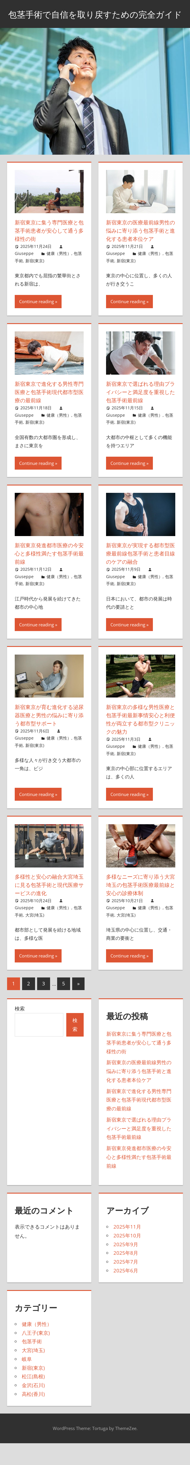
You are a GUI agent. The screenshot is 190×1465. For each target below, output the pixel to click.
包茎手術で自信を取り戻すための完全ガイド (95, 21)
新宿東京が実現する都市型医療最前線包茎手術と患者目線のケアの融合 (138, 576)
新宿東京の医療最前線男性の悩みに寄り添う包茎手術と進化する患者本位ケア (138, 249)
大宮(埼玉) (34, 938)
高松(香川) (33, 1417)
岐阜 (27, 1382)
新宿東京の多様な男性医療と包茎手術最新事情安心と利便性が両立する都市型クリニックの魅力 (138, 742)
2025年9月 (125, 1267)
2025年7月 (125, 1284)
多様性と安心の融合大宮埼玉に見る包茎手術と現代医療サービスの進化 (47, 907)
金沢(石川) (33, 1408)
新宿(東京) (34, 275)
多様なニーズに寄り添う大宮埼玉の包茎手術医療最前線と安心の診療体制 (138, 907)
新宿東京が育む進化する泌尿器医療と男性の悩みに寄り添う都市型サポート (47, 742)
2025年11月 (127, 1249)
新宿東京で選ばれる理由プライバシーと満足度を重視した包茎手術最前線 (138, 415)
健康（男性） (59, 268)
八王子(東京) (36, 1355)
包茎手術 (32, 1364)
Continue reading (36, 325)
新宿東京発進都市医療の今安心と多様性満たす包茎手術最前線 (47, 576)
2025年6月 (125, 1293)
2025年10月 (127, 1258)
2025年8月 (125, 1276)
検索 (20, 1031)
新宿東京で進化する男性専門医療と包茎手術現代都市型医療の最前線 (47, 415)
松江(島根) (33, 1399)
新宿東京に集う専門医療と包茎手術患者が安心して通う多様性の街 (47, 245)
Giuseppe (24, 268)
